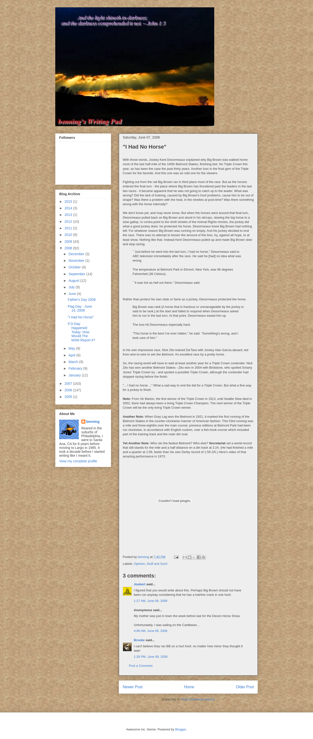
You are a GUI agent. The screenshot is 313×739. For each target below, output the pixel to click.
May (72, 348)
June (72, 294)
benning (93, 422)
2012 (69, 221)
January (75, 375)
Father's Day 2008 (82, 300)
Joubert (139, 584)
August (74, 281)
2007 (69, 383)
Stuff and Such (157, 564)
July (72, 287)
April (72, 355)
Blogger (180, 729)
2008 (69, 248)
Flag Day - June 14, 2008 (80, 308)
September (77, 274)
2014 (69, 208)
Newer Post (133, 687)
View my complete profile (78, 461)
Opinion (139, 564)
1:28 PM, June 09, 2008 (151, 656)
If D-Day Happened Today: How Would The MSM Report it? (81, 332)
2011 (69, 228)
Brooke (139, 640)
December (76, 254)
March (73, 362)
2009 (69, 241)
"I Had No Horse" (81, 317)
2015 (69, 201)
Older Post (245, 687)
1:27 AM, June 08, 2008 (150, 601)
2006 (69, 390)
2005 (69, 397)
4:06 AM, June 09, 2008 (150, 631)
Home (189, 687)
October (75, 267)
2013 (69, 215)
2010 (69, 235)
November (76, 261)
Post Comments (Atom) (197, 699)
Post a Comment (141, 666)
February (75, 368)
